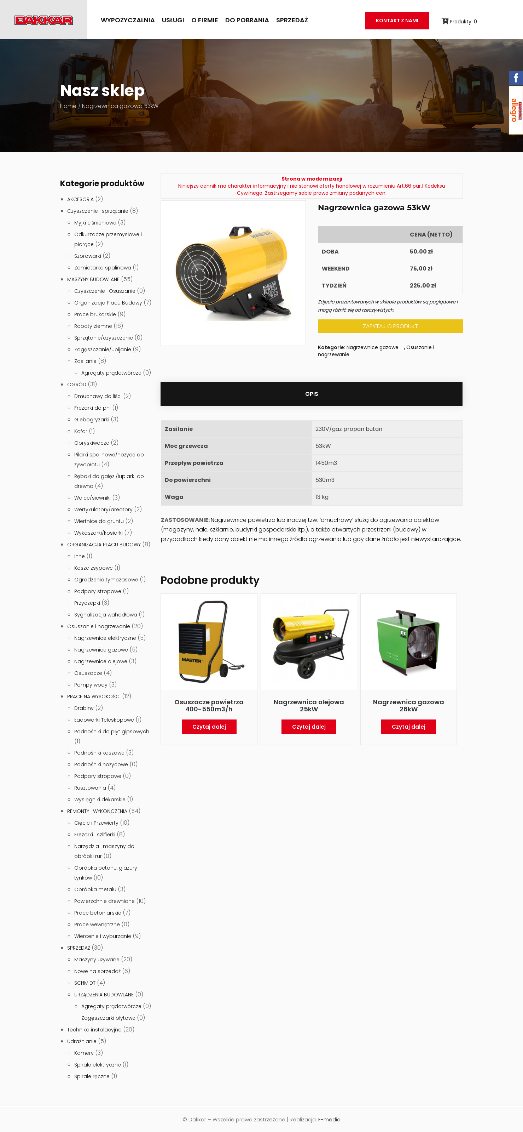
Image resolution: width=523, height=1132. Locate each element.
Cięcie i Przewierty (96, 822)
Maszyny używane (97, 959)
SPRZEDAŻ (292, 20)
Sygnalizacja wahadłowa (105, 614)
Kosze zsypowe (93, 567)
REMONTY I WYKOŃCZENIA (97, 811)
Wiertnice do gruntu (99, 521)
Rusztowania (90, 787)
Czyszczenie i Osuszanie (104, 291)
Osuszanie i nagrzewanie (98, 626)
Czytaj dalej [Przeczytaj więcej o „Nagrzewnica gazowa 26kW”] (408, 726)
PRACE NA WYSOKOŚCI (94, 696)
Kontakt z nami (397, 20)
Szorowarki (87, 256)
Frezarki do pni (92, 407)
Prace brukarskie (95, 314)
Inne (79, 556)
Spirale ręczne (92, 1076)
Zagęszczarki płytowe (108, 1018)
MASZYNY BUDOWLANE (93, 279)
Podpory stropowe (97, 591)
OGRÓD (76, 384)
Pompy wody (90, 684)
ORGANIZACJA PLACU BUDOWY (104, 544)
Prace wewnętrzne (97, 924)
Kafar (80, 431)
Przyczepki (87, 603)
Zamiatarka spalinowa (102, 267)
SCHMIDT (84, 982)
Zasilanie (85, 361)
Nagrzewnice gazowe (101, 649)
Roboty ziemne (93, 326)
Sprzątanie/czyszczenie (103, 337)
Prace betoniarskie (97, 912)
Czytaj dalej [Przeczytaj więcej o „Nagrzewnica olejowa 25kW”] (309, 726)
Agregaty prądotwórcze (111, 372)
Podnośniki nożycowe (101, 764)
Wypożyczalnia (128, 20)
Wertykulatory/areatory (103, 509)
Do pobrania (247, 20)
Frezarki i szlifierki (94, 834)
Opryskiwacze (91, 442)
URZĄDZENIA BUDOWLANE (104, 994)
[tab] (312, 394)
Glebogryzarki (91, 419)
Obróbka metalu (95, 889)
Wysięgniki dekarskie (100, 799)
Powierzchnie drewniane (104, 901)
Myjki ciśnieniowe (95, 222)
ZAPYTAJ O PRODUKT (390, 326)
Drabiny (84, 708)
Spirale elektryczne (97, 1064)
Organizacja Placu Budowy (108, 302)
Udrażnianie (82, 1041)
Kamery (84, 1053)
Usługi (173, 20)
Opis (311, 394)
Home (68, 106)
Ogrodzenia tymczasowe (106, 579)
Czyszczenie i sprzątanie (97, 211)
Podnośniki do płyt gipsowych (111, 731)
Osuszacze (88, 673)
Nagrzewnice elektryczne (105, 638)
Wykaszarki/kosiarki (98, 532)
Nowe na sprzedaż (97, 971)
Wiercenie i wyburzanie (102, 936)
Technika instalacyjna (94, 1029)
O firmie (204, 20)
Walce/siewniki (92, 497)
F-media (329, 1119)
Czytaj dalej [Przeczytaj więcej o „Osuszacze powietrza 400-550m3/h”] (209, 726)
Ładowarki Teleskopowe (104, 719)
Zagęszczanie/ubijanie (102, 349)
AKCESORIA (80, 199)
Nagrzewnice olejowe (100, 661)
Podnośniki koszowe (99, 752)
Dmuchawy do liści (98, 396)
